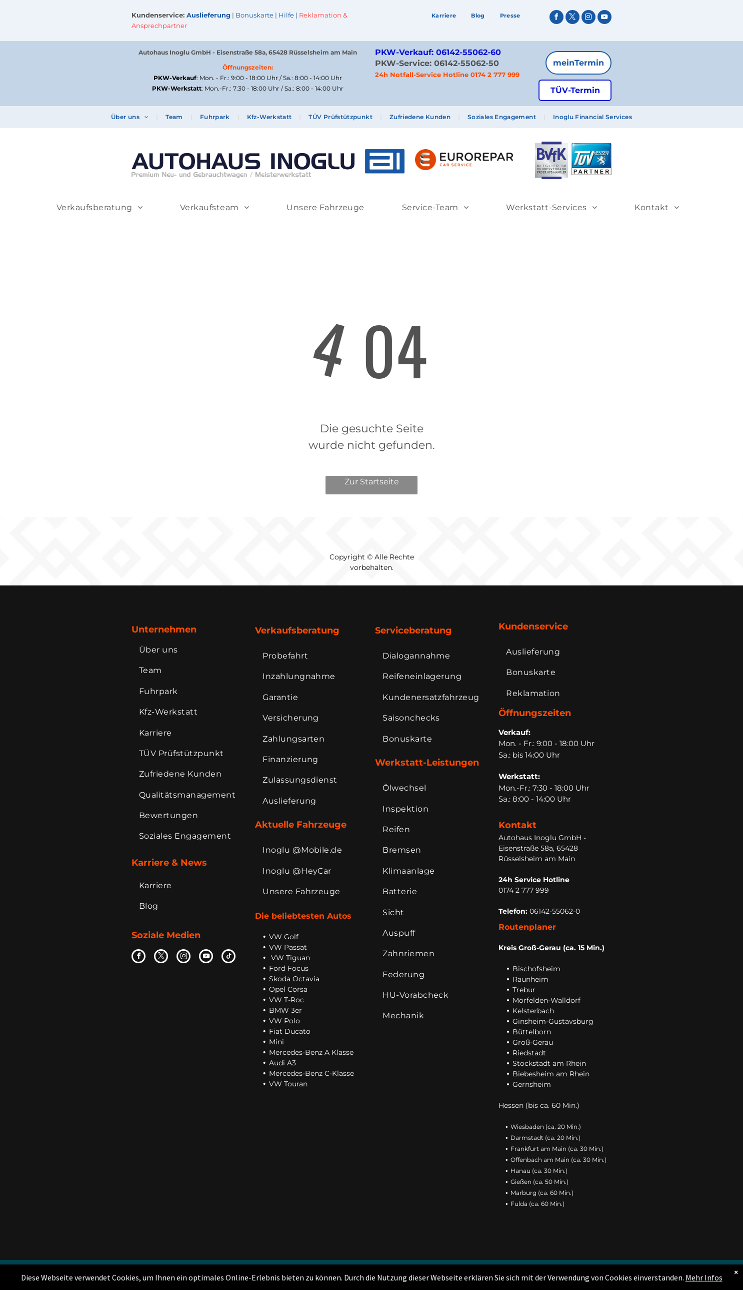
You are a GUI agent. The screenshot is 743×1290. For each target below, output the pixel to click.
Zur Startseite (371, 481)
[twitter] (573, 18)
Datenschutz (509, 1269)
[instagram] (589, 18)
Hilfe (286, 15)
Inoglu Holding (325, 1269)
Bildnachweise (557, 1269)
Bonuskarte (255, 15)
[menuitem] (444, 16)
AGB (475, 1269)
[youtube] (605, 18)
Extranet (599, 1269)
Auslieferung (208, 15)
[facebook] (557, 18)
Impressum (444, 1269)
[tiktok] (229, 957)
